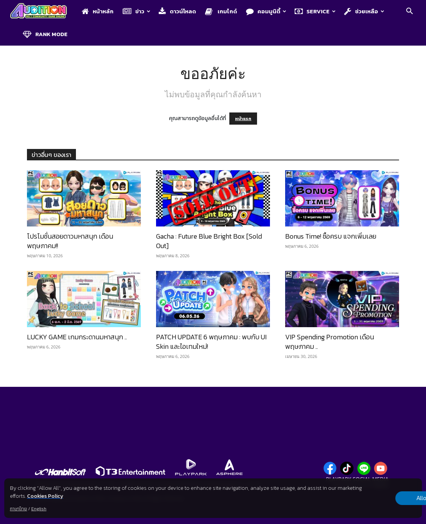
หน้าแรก (243, 119)
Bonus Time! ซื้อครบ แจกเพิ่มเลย (330, 236)
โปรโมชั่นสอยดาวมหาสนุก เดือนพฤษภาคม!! (70, 241)
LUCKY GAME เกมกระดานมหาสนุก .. (77, 337)
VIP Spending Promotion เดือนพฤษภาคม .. (329, 341)
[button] (409, 12)
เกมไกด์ (221, 11)
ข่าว (136, 11)
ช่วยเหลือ (364, 11)
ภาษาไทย (18, 508)
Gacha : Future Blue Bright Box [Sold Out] (209, 241)
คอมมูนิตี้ (266, 11)
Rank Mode (45, 34)
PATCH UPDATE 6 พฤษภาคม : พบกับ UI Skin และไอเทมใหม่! (211, 341)
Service (315, 11)
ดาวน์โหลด (177, 11)
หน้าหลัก (98, 11)
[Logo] (42, 11)
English (38, 508)
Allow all (382, 498)
